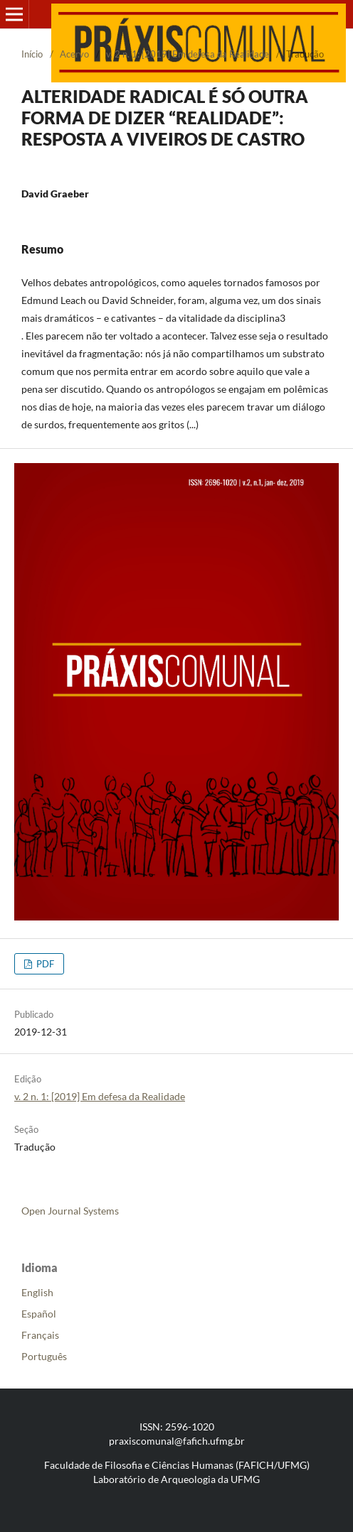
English (37, 1292)
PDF (44, 963)
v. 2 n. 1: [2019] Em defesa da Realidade (187, 54)
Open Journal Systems (70, 1211)
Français (40, 1335)
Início (32, 54)
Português (44, 1356)
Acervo (74, 54)
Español (38, 1314)
